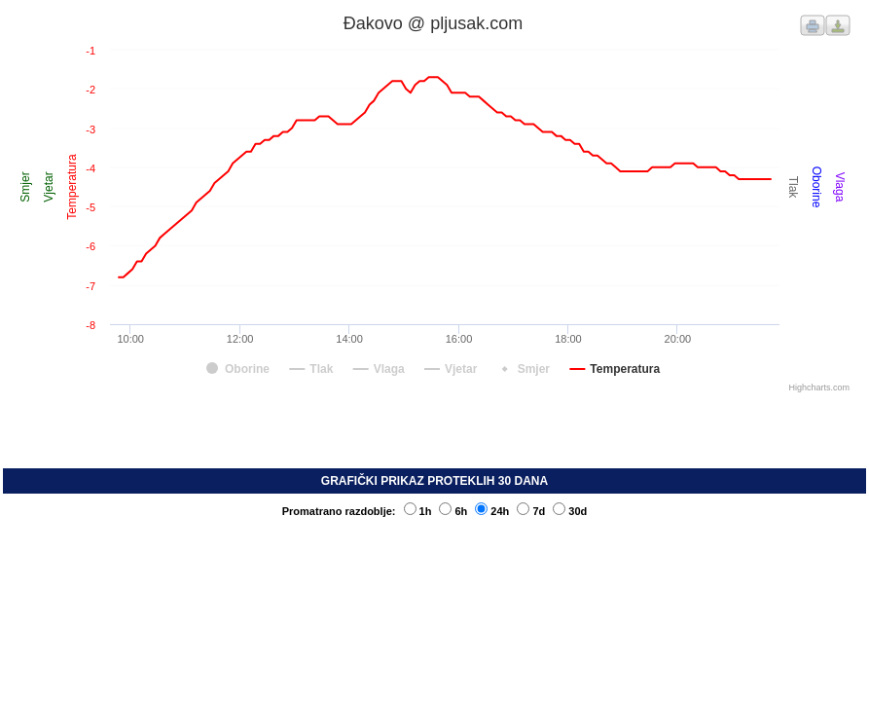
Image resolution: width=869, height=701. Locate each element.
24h (492, 511)
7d (531, 511)
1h (418, 511)
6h (453, 511)
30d (570, 511)
